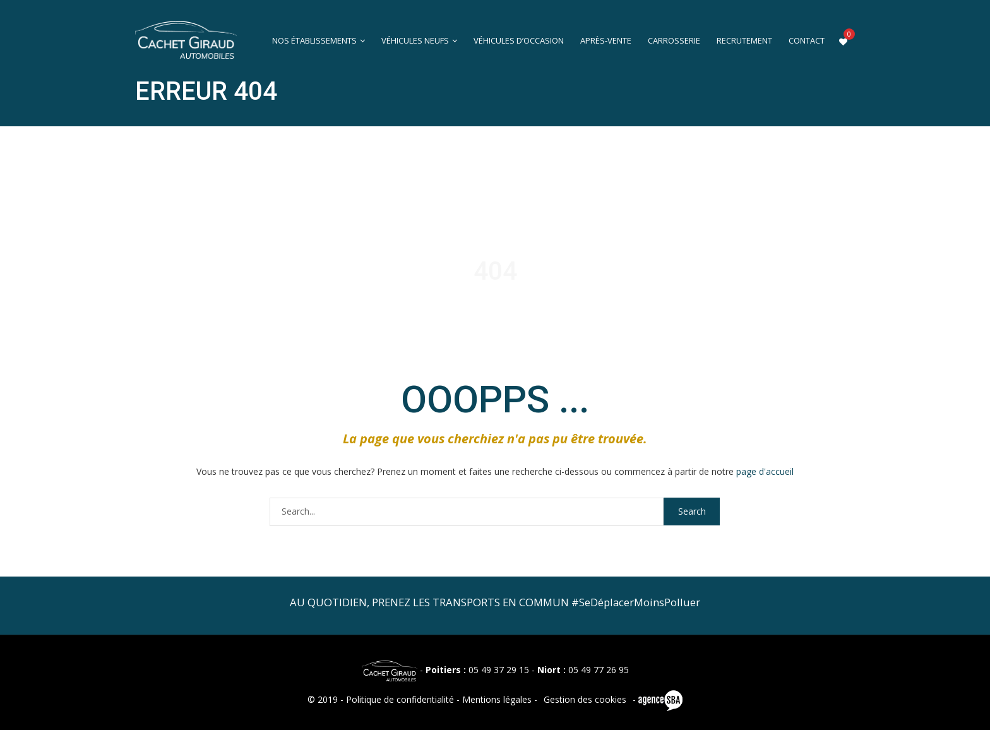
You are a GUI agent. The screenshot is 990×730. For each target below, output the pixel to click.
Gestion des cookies (585, 699)
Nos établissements (314, 40)
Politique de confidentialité (400, 699)
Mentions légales (497, 699)
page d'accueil (765, 471)
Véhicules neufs (415, 40)
